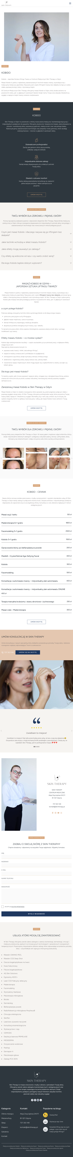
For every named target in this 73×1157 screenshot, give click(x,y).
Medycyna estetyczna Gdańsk (11, 1146)
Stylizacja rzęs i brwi (56, 1121)
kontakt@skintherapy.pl (57, 807)
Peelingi (7, 1048)
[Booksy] (61, 813)
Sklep (3, 1123)
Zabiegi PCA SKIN (11, 1059)
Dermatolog (8, 1003)
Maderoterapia (9, 985)
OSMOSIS (8, 1033)
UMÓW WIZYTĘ (36, 194)
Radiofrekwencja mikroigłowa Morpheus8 (19, 1011)
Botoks (6, 999)
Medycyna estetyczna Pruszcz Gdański (36, 1150)
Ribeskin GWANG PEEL (13, 955)
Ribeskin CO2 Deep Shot (13, 959)
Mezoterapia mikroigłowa (13, 996)
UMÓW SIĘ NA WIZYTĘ (28, 652)
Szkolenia (5, 1132)
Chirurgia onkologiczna (12, 1014)
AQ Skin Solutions (10, 973)
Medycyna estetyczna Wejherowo (19, 1148)
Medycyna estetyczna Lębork (55, 1148)
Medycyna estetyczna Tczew (38, 1148)
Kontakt (4, 1136)
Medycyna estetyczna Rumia (46, 1146)
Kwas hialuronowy (10, 966)
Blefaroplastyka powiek (12, 1007)
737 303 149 (7, 652)
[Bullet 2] (35, 746)
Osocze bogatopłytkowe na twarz (16, 962)
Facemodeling (9, 988)
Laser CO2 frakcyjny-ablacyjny (15, 981)
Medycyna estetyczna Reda (62, 1146)
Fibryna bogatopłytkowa (13, 970)
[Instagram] (55, 813)
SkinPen (7, 1018)
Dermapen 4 (8, 1051)
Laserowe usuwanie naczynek (15, 1022)
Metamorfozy (6, 1118)
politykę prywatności (17, 906)
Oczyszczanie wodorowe (13, 1044)
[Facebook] (53, 813)
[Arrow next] (72, 458)
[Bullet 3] (37, 746)
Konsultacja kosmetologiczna (15, 1025)
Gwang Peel (54, 1115)
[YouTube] (58, 813)
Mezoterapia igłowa (11, 1055)
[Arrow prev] (1, 458)
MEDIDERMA (9, 1040)
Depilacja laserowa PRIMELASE (15, 1037)
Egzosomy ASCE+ (11, 977)
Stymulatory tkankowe (12, 992)
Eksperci (4, 1127)
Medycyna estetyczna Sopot (29, 1146)
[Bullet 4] (38, 746)
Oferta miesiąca (7, 1114)
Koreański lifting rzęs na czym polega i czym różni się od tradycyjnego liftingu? (59, 1129)
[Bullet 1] (34, 746)
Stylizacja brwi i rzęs (11, 1029)
